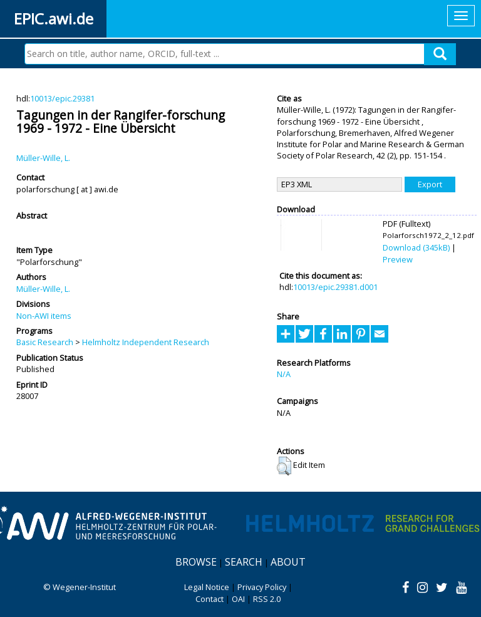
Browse (196, 562)
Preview (398, 259)
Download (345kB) (416, 247)
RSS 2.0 (267, 598)
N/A (284, 374)
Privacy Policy (261, 587)
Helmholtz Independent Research (145, 342)
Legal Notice (206, 587)
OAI (238, 598)
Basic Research (44, 342)
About (288, 562)
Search (243, 562)
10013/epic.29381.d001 (335, 287)
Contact (209, 598)
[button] (284, 466)
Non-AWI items (43, 315)
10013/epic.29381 (62, 98)
